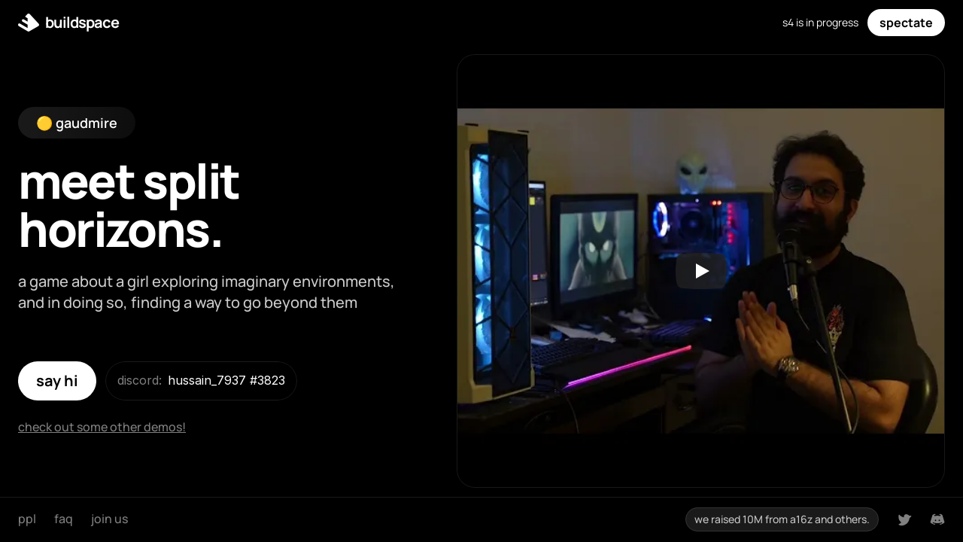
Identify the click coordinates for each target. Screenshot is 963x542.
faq (63, 518)
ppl (27, 518)
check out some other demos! (102, 427)
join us (109, 518)
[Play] (701, 271)
